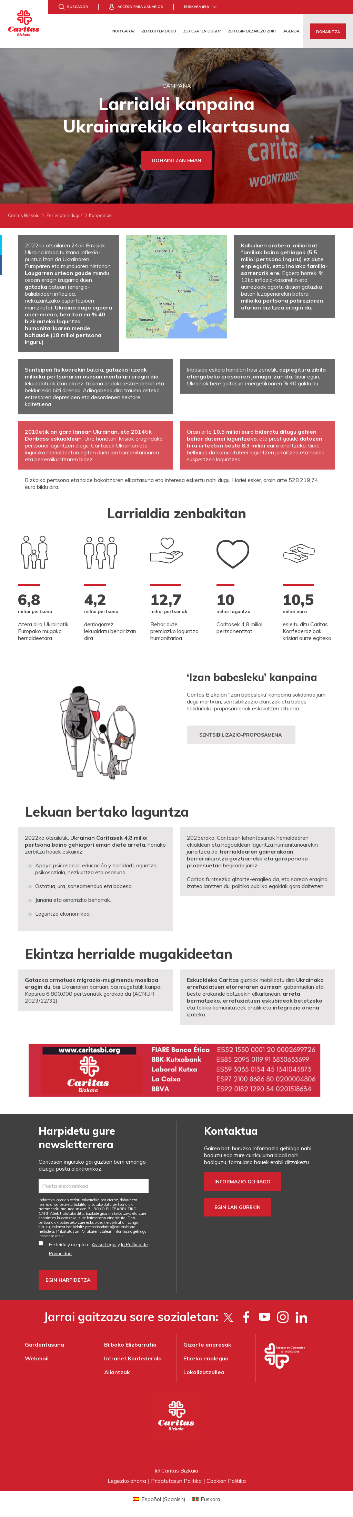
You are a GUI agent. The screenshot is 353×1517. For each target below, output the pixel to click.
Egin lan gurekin (237, 1207)
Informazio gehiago (242, 1182)
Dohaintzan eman (176, 160)
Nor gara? (123, 31)
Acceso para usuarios (140, 6)
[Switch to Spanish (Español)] (159, 1499)
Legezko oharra (127, 1480)
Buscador (77, 6)
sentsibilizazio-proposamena (241, 735)
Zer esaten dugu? (202, 31)
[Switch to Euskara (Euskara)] (206, 1499)
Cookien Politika (226, 1480)
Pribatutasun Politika (176, 1480)
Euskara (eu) (196, 6)
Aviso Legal (104, 1244)
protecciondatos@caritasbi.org (110, 1226)
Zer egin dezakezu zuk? (252, 31)
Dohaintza (328, 31)
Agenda (291, 31)
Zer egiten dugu (159, 31)
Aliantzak (117, 1372)
